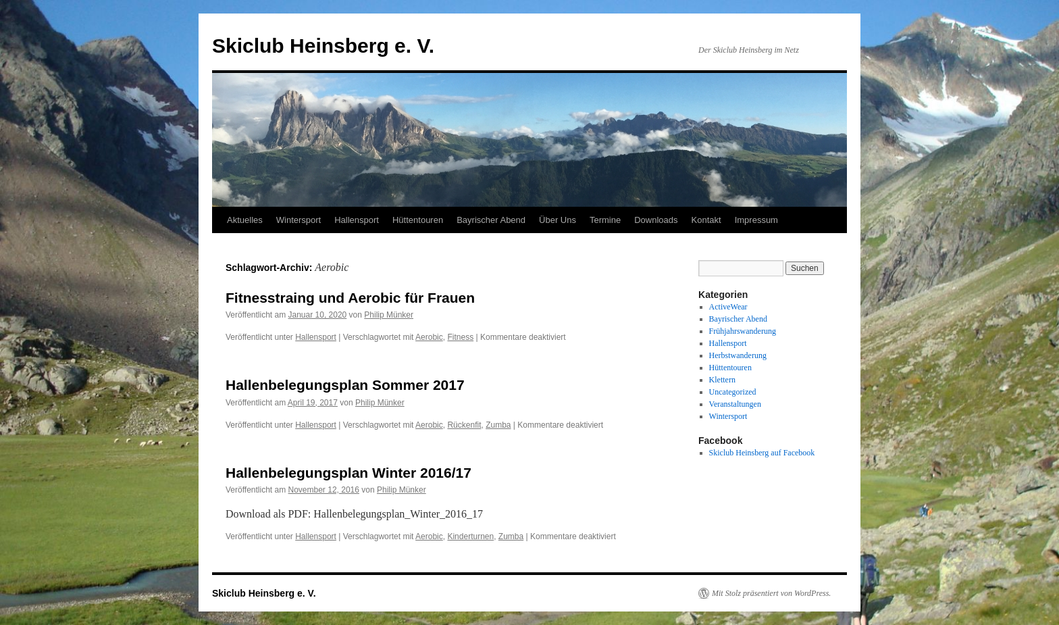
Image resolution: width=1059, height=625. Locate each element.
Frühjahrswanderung (742, 331)
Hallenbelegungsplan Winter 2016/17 (348, 472)
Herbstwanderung (738, 355)
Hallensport (356, 220)
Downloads (655, 220)
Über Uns (557, 220)
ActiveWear (728, 306)
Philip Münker (388, 315)
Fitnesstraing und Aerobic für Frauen (350, 297)
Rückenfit (464, 425)
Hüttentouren (417, 220)
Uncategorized (732, 392)
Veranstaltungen (735, 404)
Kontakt (706, 220)
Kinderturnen (470, 536)
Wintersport (298, 220)
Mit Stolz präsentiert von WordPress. (771, 593)
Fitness (460, 337)
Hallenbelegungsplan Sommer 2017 (345, 385)
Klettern (722, 379)
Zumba (498, 425)
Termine (605, 220)
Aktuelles (245, 220)
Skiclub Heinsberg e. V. (323, 45)
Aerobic (429, 337)
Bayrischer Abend (491, 220)
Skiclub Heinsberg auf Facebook (762, 452)
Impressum (756, 220)
